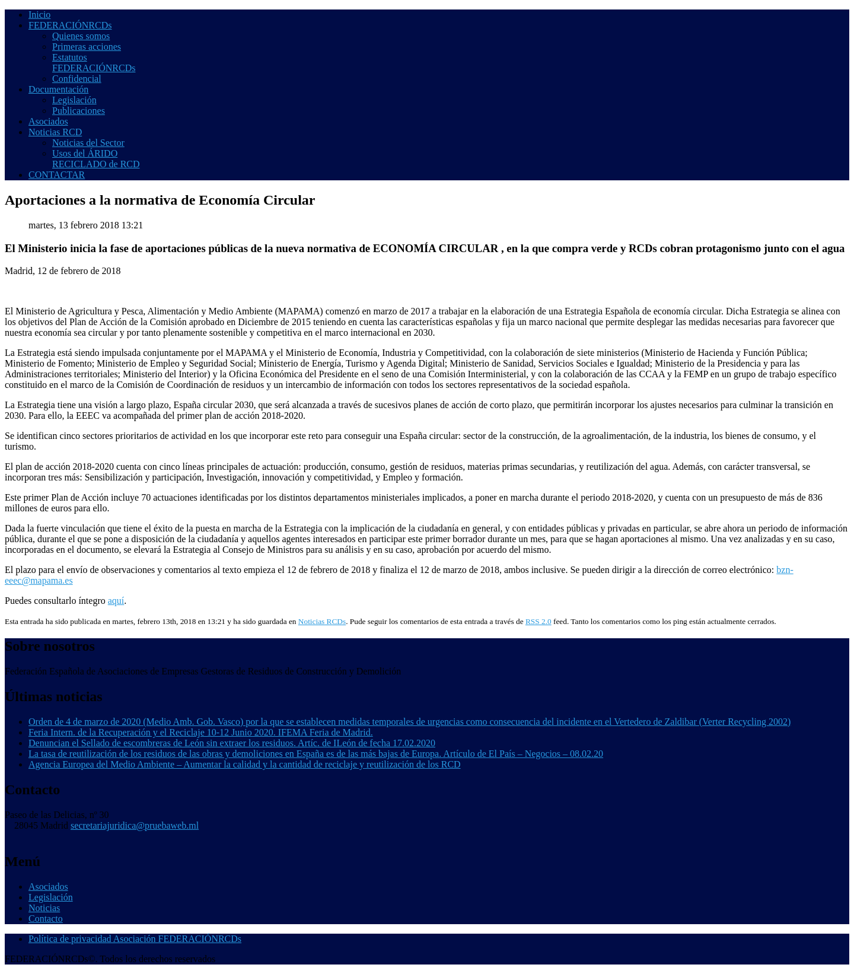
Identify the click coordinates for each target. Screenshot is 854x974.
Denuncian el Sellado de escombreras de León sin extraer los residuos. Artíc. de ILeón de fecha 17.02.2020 (231, 743)
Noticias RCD (55, 132)
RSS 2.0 (538, 621)
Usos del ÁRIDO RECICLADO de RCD (96, 158)
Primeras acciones (86, 47)
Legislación (74, 100)
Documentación (58, 89)
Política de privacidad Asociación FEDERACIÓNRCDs (134, 939)
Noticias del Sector (88, 143)
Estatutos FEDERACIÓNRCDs (93, 62)
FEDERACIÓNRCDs (69, 25)
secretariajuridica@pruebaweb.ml (135, 825)
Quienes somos (81, 36)
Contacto (45, 918)
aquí (116, 601)
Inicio (39, 14)
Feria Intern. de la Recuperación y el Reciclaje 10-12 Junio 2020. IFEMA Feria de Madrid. (200, 732)
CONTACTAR (56, 175)
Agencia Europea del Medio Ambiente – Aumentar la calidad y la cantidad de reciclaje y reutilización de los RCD (244, 764)
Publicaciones (78, 111)
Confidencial (76, 79)
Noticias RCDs (322, 621)
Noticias (44, 908)
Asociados (48, 121)
